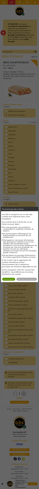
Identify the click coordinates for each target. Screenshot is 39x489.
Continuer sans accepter (27, 279)
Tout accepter (8, 279)
